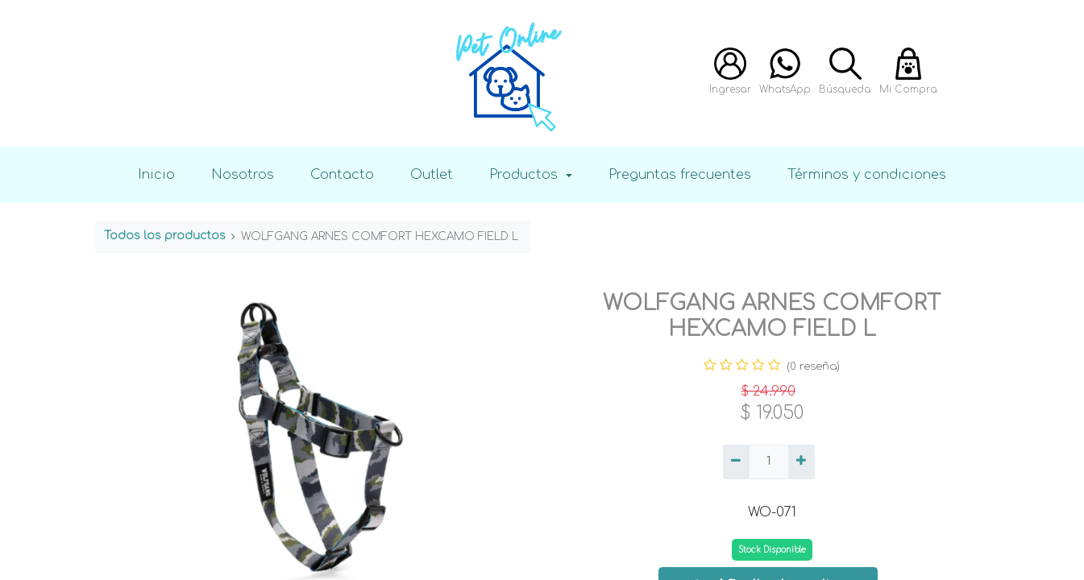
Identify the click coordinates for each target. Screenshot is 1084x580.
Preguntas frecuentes (679, 174)
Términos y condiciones (866, 174)
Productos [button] (525, 174)
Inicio (156, 174)
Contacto (342, 174)
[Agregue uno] (801, 462)
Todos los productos (165, 236)
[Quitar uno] (736, 462)
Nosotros (242, 174)
